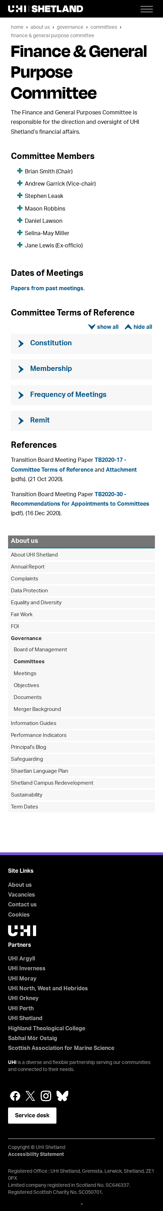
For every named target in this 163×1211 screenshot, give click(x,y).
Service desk (32, 1115)
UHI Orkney (23, 998)
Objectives (26, 685)
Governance (70, 27)
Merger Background (37, 709)
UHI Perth (21, 1008)
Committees (103, 27)
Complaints (24, 578)
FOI (15, 626)
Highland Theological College (46, 1028)
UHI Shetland (25, 1018)
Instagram (46, 1096)
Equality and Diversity (36, 602)
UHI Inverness (27, 968)
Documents (28, 697)
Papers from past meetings (47, 288)
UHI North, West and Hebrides (48, 988)
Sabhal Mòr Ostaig (32, 1038)
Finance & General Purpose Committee (52, 35)
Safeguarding (27, 759)
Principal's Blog (28, 747)
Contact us (22, 904)
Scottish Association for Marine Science (61, 1048)
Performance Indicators (39, 735)
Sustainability (26, 795)
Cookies (19, 915)
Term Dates (24, 807)
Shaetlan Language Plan (39, 771)
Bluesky (62, 1096)
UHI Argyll (21, 959)
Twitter (30, 1096)
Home (17, 27)
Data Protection (29, 590)
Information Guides (33, 723)
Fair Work (22, 614)
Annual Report (28, 567)
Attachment (121, 470)
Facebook (15, 1096)
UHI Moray (22, 979)
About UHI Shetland (34, 555)
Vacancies (21, 895)
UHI (12, 1062)
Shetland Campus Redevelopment (52, 783)
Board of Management (40, 649)
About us (40, 27)
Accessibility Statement (36, 1154)
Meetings (25, 673)
